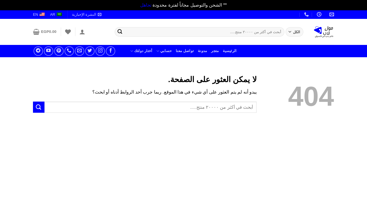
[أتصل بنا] (69, 51)
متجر (215, 51)
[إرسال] (120, 32)
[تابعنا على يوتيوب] (48, 51)
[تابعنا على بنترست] (59, 51)
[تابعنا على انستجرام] (100, 51)
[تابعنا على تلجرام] (38, 51)
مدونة (202, 51)
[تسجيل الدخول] (82, 31)
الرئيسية (230, 51)
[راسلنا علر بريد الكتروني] (79, 51)
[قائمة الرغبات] (68, 31)
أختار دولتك (141, 51)
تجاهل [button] (145, 5)
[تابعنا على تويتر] (90, 51)
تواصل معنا (185, 51)
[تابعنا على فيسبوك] (110, 51)
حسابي (164, 51)
